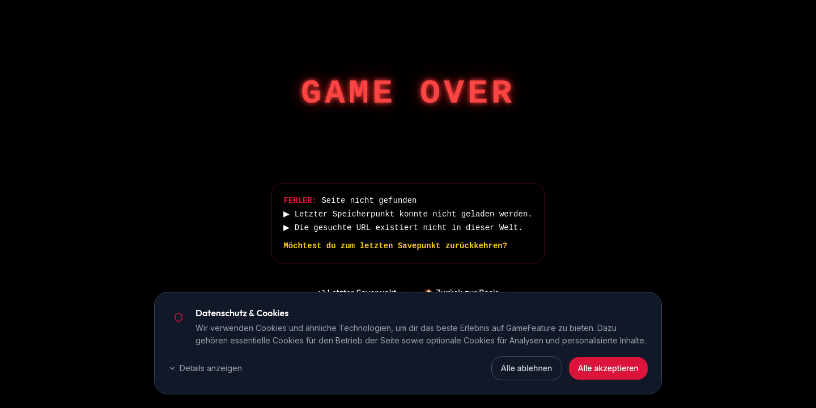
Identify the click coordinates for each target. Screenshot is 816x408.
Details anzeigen (205, 368)
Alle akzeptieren (608, 368)
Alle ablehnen (526, 368)
